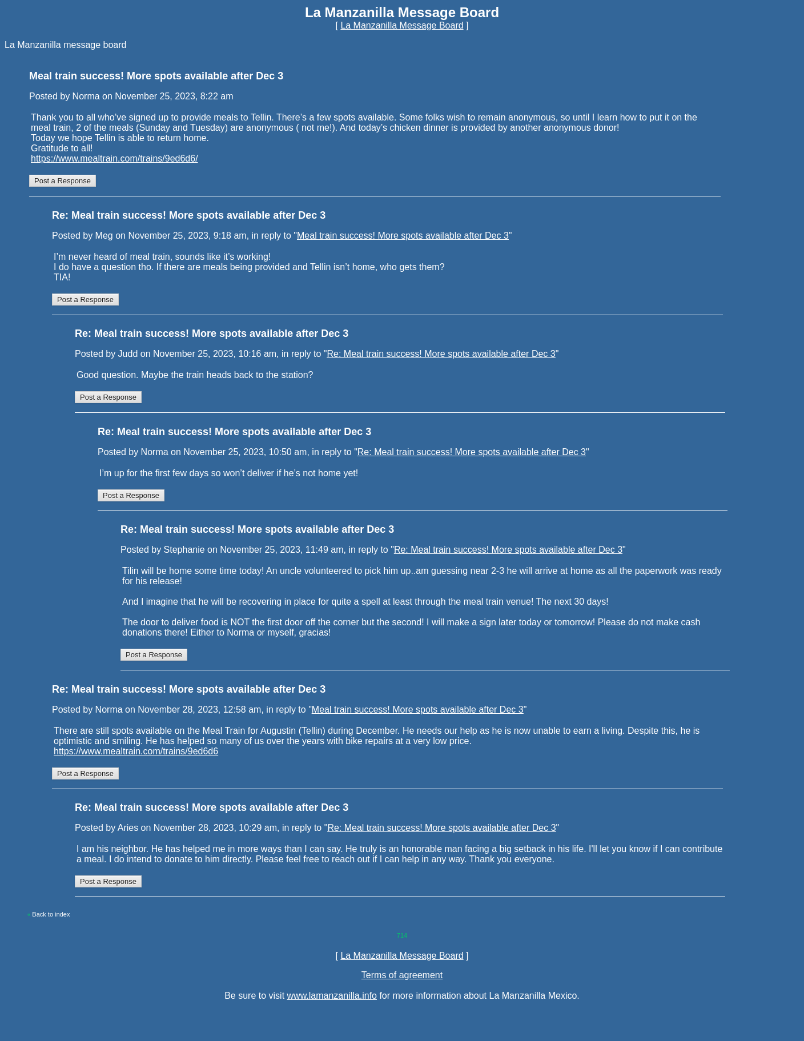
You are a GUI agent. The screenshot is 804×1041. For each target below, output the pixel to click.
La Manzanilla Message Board (401, 25)
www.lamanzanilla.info (332, 995)
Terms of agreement (402, 975)
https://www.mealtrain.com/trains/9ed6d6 (136, 751)
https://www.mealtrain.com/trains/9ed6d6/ (114, 158)
